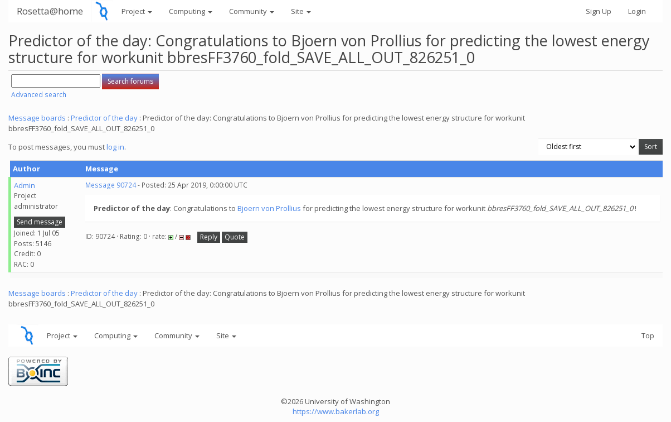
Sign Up (598, 11)
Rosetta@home (50, 10)
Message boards (37, 118)
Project (136, 11)
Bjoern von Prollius (269, 208)
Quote (235, 237)
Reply (208, 237)
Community (251, 11)
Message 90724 (110, 185)
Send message (39, 222)
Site (301, 11)
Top (647, 335)
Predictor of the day (104, 118)
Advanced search (38, 94)
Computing (190, 11)
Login (637, 11)
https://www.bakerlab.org (336, 411)
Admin (24, 185)
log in (115, 147)
